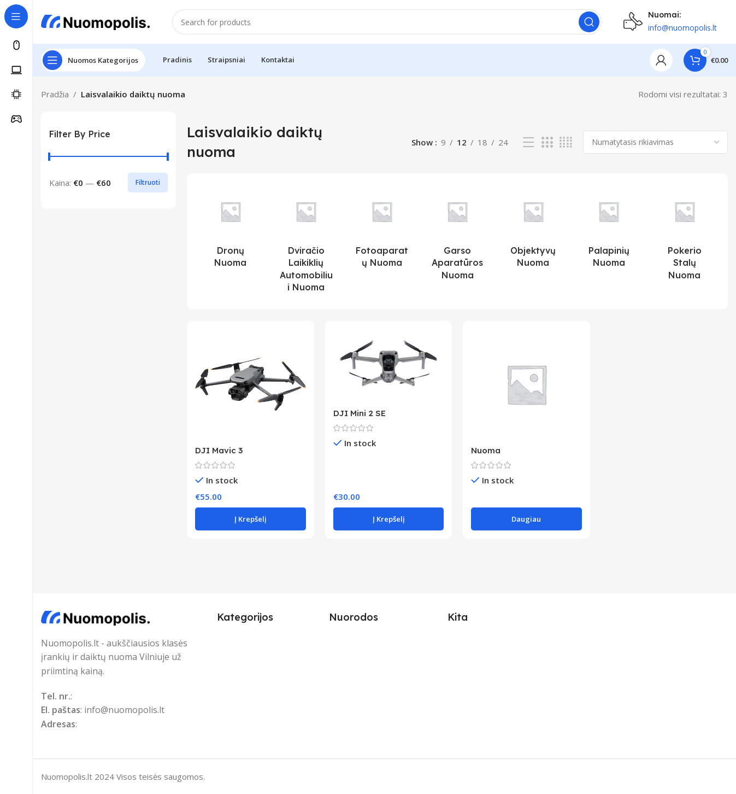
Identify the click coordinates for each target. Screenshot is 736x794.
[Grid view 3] (546, 142)
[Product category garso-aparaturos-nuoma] (457, 235)
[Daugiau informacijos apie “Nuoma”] (526, 518)
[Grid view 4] (566, 142)
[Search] (387, 21)
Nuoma (486, 450)
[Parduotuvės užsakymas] (655, 142)
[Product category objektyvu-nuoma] (533, 229)
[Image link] (95, 616)
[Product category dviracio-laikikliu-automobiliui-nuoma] (306, 241)
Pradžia (55, 94)
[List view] (528, 142)
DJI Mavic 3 (219, 450)
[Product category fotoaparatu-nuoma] (381, 229)
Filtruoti (148, 182)
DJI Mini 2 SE (359, 413)
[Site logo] (95, 20)
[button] (250, 518)
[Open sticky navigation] (93, 60)
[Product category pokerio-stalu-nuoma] (684, 235)
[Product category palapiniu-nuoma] (608, 229)
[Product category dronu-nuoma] (230, 229)
